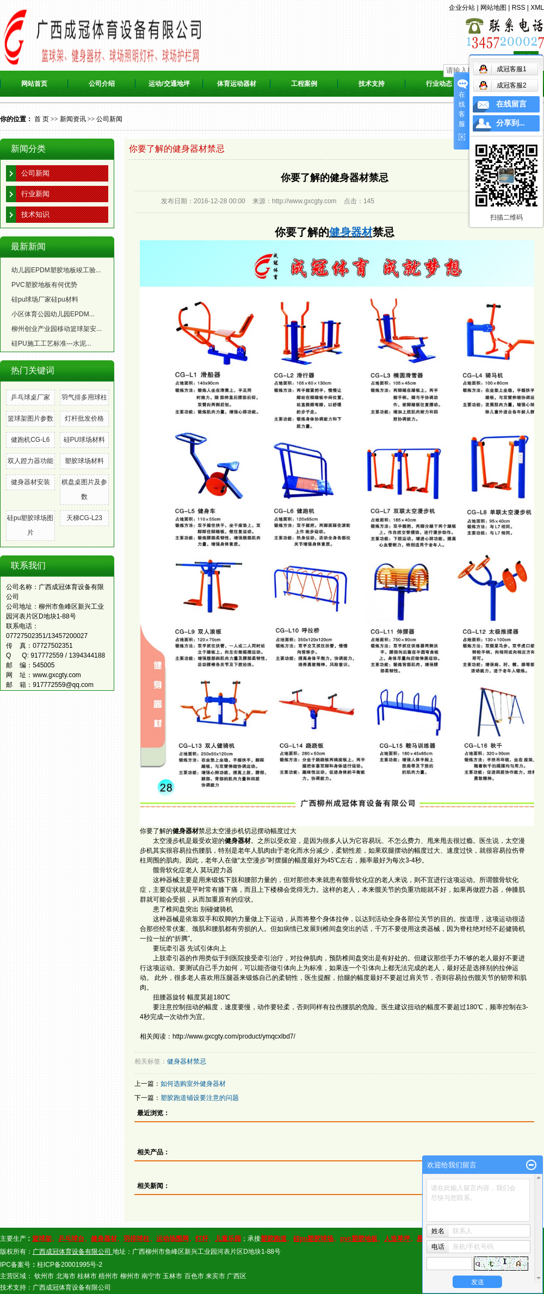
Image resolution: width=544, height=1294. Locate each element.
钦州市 (44, 1276)
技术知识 (35, 214)
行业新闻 (35, 194)
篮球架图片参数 (30, 418)
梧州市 (108, 1276)
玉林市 (172, 1276)
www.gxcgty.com (57, 675)
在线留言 (511, 104)
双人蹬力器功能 (30, 461)
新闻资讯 (73, 119)
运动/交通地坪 (169, 83)
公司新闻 (109, 119)
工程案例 (304, 83)
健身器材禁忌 (186, 1061)
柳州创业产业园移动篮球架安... (56, 329)
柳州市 (130, 1276)
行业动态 (439, 83)
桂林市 (87, 1276)
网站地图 (493, 7)
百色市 (194, 1276)
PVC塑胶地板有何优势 (44, 285)
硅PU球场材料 (85, 439)
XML (537, 7)
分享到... (510, 123)
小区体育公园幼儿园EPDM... (53, 314)
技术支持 (371, 83)
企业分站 (462, 7)
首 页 (41, 119)
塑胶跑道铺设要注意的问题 (199, 1098)
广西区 (236, 1276)
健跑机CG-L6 (30, 439)
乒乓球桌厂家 (30, 397)
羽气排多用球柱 (84, 397)
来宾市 (215, 1276)
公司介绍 (102, 83)
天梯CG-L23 (84, 518)
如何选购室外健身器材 (193, 1083)
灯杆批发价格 (84, 418)
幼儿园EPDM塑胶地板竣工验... (56, 270)
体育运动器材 (236, 83)
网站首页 (34, 83)
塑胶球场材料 (84, 461)
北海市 (66, 1276)
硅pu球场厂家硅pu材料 (44, 299)
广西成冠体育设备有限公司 (72, 1287)
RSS (519, 7)
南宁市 (151, 1276)
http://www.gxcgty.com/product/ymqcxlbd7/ (233, 1036)
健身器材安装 (30, 482)
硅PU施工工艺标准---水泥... (51, 343)
